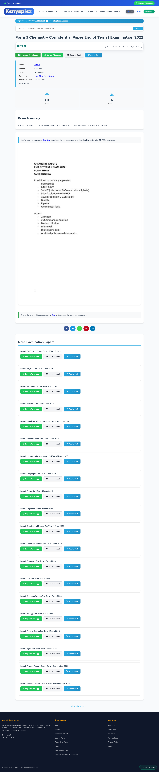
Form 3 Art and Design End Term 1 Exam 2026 (40, 631)
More (117, 11)
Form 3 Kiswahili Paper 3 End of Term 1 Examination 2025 (45, 684)
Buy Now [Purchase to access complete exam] (46, 140)
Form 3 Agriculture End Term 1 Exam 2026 (38, 649)
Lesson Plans (66, 11)
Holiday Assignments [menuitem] (104, 11)
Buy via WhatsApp (52, 55)
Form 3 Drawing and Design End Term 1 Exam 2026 (42, 526)
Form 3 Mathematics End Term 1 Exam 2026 (39, 386)
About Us (111, 726)
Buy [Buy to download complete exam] (53, 315)
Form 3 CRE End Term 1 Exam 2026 (35, 579)
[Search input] (79, 29)
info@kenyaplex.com (60, 21)
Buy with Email (74, 55)
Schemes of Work (52, 11)
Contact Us (112, 730)
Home (57, 726)
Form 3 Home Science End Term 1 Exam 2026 (39, 439)
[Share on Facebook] (66, 328)
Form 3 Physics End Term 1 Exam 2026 (36, 369)
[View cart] (129, 11)
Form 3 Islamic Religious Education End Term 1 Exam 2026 (45, 421)
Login (139, 11)
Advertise (111, 734)
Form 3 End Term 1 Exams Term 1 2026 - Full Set (40, 351)
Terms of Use (113, 738)
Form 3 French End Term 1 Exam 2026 (36, 491)
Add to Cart (93, 55)
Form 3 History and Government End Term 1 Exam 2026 (44, 456)
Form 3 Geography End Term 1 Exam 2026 (38, 474)
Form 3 (37, 65)
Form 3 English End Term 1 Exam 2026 (36, 509)
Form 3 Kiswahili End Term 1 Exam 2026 (37, 404)
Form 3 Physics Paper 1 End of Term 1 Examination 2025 (44, 666)
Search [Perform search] (137, 28)
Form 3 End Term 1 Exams (44, 76)
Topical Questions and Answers (66, 755)
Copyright (111, 746)
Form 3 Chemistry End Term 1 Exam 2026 (38, 561)
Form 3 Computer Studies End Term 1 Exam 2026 (41, 544)
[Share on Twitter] (73, 328)
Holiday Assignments (62, 750)
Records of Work (87, 11)
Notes (76, 11)
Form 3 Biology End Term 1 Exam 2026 (36, 614)
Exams (41, 11)
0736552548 (40, 21)
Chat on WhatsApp (144, 3)
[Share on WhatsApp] (79, 328)
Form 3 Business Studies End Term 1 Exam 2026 (41, 596)
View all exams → (78, 706)
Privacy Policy (113, 742)
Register (149, 11)
